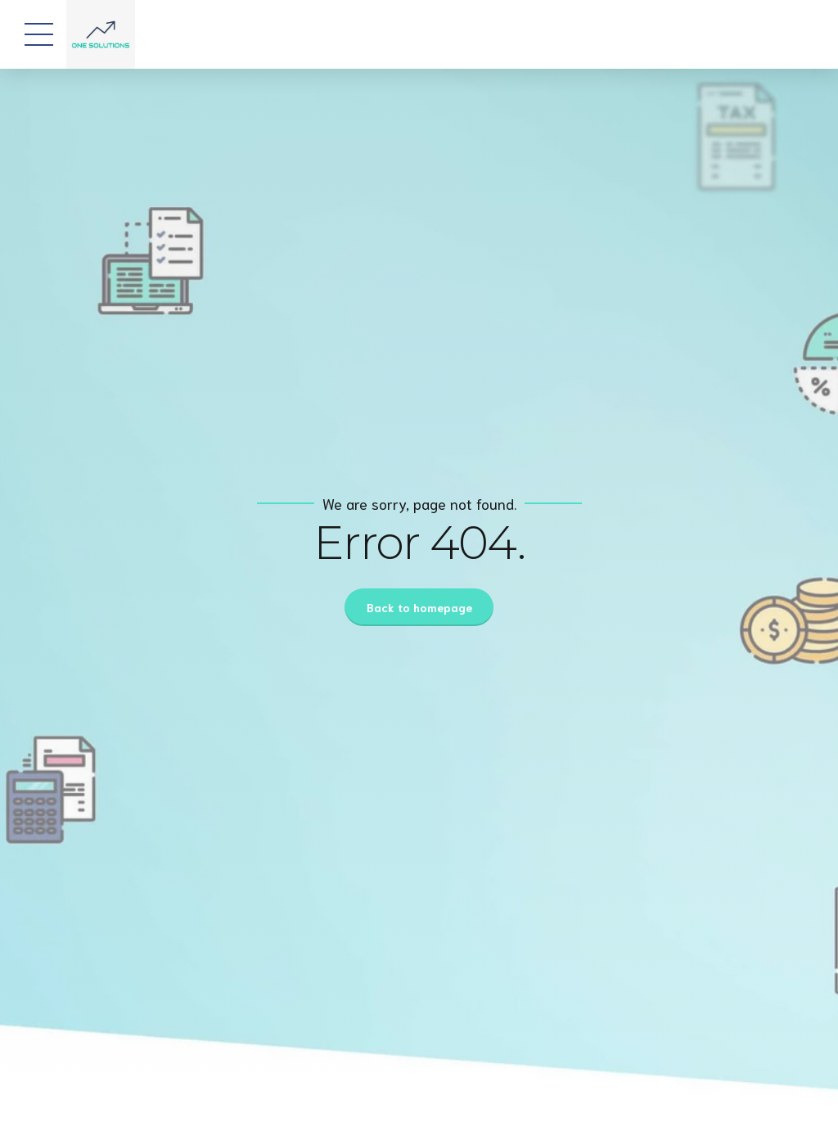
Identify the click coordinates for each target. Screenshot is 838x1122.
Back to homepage (419, 607)
